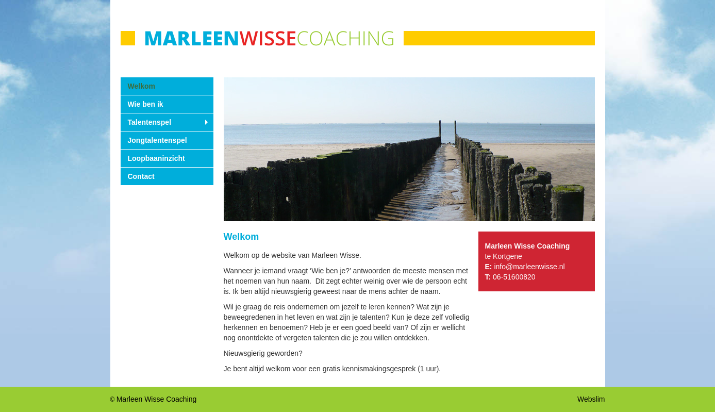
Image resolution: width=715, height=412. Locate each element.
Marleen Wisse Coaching (157, 399)
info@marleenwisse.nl (529, 266)
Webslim (591, 399)
